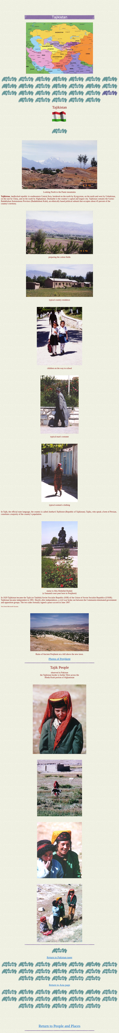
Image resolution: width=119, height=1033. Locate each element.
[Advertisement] (60, 6)
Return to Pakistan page (59, 957)
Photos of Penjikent (59, 658)
